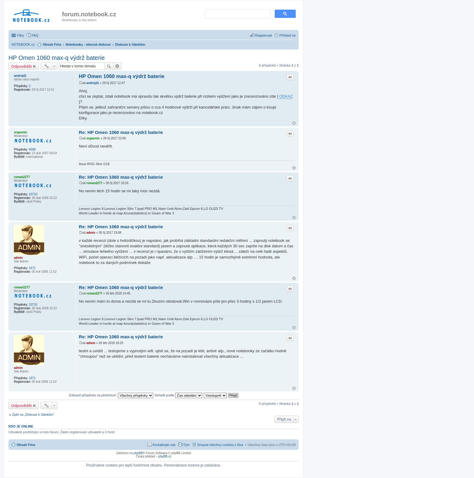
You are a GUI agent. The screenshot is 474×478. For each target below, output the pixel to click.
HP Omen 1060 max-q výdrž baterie (56, 57)
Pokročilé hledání (117, 66)
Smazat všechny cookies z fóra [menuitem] (220, 445)
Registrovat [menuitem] (263, 35)
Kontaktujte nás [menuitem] (164, 445)
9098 (32, 149)
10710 (33, 194)
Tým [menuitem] (186, 445)
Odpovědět (21, 66)
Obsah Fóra (26, 445)
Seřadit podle (178, 395)
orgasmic (20, 132)
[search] (237, 14)
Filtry (20, 35)
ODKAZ (286, 96)
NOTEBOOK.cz (22, 44)
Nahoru (294, 123)
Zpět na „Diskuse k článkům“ (33, 414)
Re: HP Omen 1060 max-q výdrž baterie (121, 132)
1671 (32, 268)
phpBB (138, 453)
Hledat (108, 66)
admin (18, 257)
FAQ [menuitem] (35, 35)
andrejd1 (20, 75)
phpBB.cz (164, 456)
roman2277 (22, 177)
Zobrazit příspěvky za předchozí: (111, 395)
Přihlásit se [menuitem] (287, 35)
